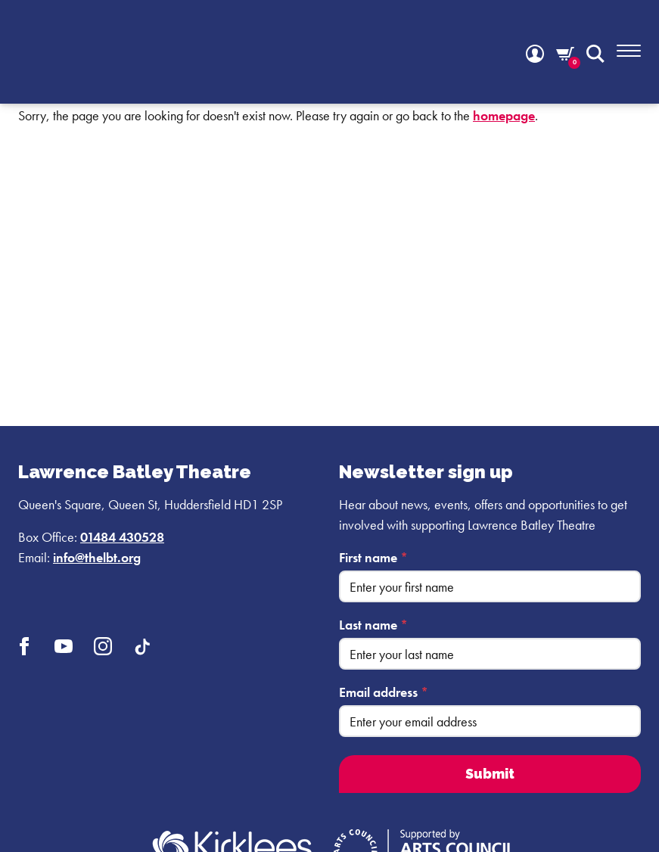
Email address (383, 692)
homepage (504, 115)
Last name (373, 624)
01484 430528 (122, 537)
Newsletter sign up (426, 472)
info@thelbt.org (97, 557)
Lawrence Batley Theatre (134, 472)
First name (373, 557)
